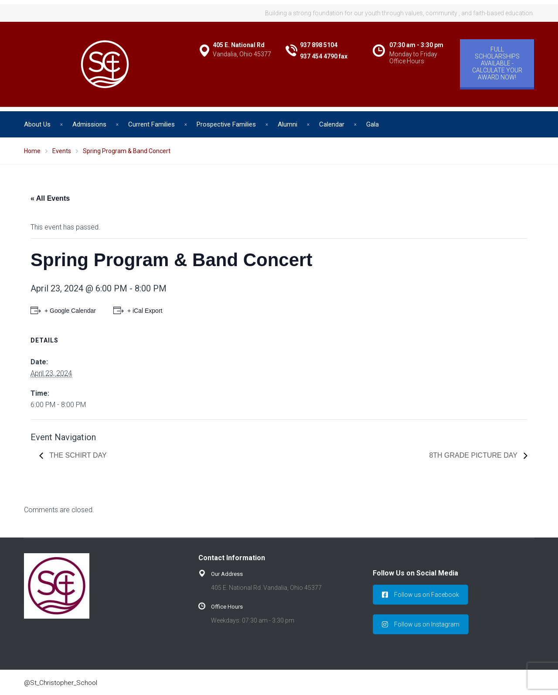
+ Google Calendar (70, 310)
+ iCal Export (145, 310)
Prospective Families (226, 124)
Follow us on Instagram (420, 624)
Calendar (331, 124)
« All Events (50, 198)
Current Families (151, 124)
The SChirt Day (77, 455)
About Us (37, 124)
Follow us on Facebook (420, 594)
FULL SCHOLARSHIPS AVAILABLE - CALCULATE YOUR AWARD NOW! (497, 63)
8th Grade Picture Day (474, 455)
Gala (372, 124)
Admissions (89, 124)
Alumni (287, 124)
